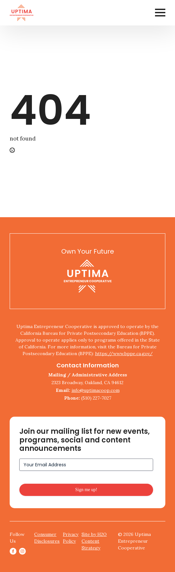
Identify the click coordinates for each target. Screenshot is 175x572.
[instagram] (22, 551)
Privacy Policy (70, 537)
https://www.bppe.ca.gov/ (124, 353)
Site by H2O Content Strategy (94, 541)
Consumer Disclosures (47, 537)
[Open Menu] (160, 12)
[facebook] (13, 551)
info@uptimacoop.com (96, 390)
